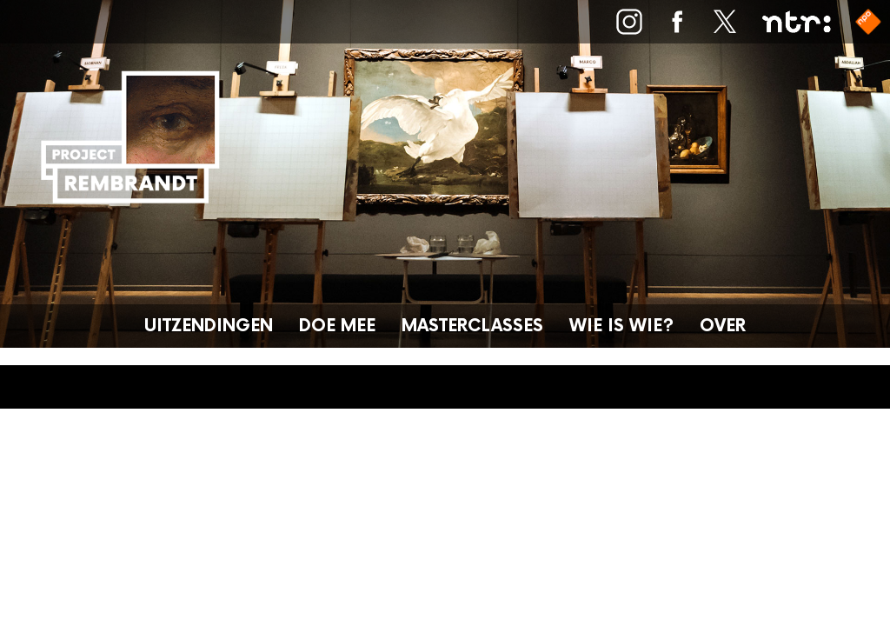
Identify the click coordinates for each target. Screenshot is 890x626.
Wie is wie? (621, 326)
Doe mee (337, 326)
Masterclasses (472, 326)
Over (723, 326)
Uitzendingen (208, 326)
